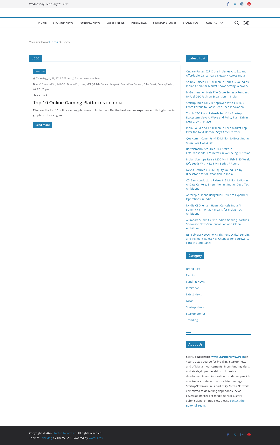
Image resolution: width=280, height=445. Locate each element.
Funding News (90, 22)
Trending (40, 71)
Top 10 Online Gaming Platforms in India (77, 102)
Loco (82, 84)
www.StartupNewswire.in (228, 357)
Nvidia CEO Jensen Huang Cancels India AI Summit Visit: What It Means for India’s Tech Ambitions (214, 209)
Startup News (63, 22)
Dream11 (72, 84)
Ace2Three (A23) (45, 84)
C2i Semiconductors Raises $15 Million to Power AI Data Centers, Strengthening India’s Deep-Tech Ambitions (218, 184)
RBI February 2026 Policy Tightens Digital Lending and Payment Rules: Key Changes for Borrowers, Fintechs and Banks (218, 239)
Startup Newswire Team (88, 78)
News (189, 301)
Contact (212, 22)
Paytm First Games (131, 84)
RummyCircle (165, 84)
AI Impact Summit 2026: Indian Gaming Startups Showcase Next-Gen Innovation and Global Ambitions (217, 224)
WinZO (36, 89)
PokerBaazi (150, 84)
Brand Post (191, 22)
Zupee (45, 89)
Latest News (116, 22)
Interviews (139, 22)
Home (42, 22)
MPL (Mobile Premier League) (103, 84)
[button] (221, 23)
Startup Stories (165, 22)
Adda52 (61, 84)
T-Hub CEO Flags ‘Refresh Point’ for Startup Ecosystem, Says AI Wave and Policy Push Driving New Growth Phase (217, 117)
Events (190, 275)
